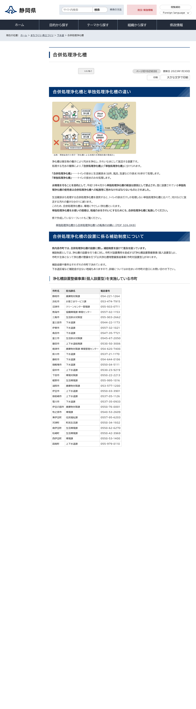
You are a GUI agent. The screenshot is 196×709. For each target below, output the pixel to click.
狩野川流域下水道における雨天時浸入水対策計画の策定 (27, 106)
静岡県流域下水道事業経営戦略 (26, 185)
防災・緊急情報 (145, 10)
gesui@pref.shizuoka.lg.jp (81, 609)
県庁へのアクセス (176, 664)
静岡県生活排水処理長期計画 (26, 126)
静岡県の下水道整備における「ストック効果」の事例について (26, 249)
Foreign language (174, 13)
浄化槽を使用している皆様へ (71, 557)
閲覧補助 (175, 7)
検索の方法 (116, 9)
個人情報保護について (54, 683)
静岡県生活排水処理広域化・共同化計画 (26, 204)
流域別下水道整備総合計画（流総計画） (26, 215)
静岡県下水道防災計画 (23, 240)
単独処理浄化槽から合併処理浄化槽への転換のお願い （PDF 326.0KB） (97, 225)
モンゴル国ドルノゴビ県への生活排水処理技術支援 (26, 259)
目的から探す (58, 25)
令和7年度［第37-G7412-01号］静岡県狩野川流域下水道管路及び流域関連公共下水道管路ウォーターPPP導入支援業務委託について (27, 91)
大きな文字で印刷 (177, 77)
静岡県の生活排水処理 (23, 145)
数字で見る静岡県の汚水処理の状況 (26, 135)
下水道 (60, 35)
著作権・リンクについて (20, 683)
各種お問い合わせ (149, 664)
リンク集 (154, 683)
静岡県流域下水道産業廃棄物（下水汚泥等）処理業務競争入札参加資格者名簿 (26, 166)
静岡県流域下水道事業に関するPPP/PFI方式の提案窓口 (27, 116)
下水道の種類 (19, 224)
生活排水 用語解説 (21, 232)
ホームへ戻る (183, 622)
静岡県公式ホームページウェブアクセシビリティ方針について (108, 683)
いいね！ (88, 71)
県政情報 (176, 25)
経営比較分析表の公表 (23, 195)
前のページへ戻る (160, 622)
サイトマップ (175, 683)
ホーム (19, 25)
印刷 (155, 77)
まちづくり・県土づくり (41, 35)
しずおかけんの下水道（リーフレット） (26, 153)
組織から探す (137, 25)
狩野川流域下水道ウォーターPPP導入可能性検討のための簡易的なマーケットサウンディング (26, 72)
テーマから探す (98, 25)
